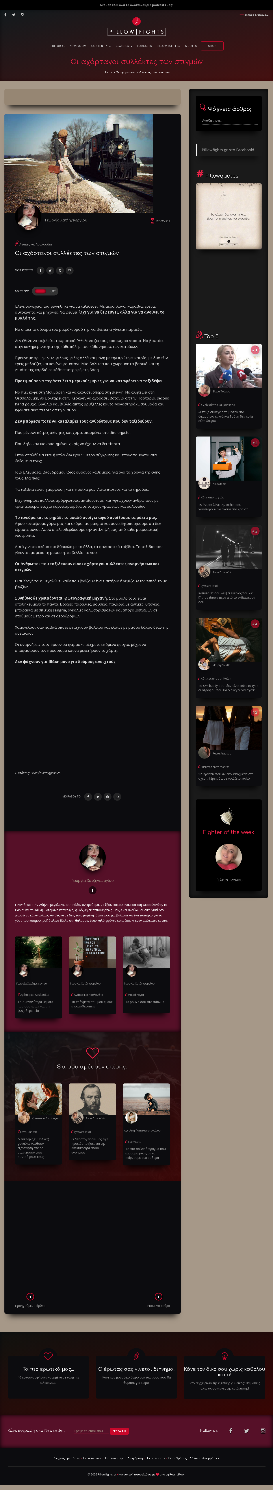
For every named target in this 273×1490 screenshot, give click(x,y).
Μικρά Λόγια (136, 995)
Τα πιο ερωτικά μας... (48, 1369)
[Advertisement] (92, 1238)
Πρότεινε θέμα (114, 1458)
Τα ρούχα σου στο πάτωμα (144, 1002)
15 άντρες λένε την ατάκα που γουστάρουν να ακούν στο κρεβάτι (223, 507)
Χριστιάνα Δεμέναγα (45, 1118)
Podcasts (144, 46)
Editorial (57, 46)
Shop (212, 46)
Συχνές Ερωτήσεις (67, 1458)
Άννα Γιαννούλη (96, 1118)
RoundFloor (177, 1474)
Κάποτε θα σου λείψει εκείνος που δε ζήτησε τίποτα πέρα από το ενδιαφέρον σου (226, 597)
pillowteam (220, 484)
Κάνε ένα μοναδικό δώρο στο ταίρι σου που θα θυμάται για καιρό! (136, 1380)
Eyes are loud (82, 1132)
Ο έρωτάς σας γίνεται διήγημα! (136, 1369)
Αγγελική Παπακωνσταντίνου (142, 1130)
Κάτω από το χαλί (212, 497)
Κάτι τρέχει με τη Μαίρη (216, 678)
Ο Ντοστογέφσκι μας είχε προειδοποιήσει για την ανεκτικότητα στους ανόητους (89, 1145)
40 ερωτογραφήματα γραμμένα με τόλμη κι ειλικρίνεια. (48, 1380)
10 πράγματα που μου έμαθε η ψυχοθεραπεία (92, 1004)
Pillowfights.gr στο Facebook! (228, 149)
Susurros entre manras (215, 767)
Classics (124, 46)
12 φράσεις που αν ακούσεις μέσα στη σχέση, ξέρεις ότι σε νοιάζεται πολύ (225, 776)
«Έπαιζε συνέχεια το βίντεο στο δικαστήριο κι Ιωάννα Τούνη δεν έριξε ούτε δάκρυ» (225, 416)
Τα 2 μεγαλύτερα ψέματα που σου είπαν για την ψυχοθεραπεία (35, 1006)
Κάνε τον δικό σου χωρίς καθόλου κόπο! (224, 1372)
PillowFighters (168, 46)
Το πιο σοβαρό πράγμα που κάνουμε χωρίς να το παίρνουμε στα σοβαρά (145, 1153)
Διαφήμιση (135, 1458)
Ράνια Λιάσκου (222, 753)
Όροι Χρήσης (177, 1458)
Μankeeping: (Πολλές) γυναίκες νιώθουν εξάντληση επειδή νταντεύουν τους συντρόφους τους (33, 1148)
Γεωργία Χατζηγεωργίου (66, 220)
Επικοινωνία (92, 1458)
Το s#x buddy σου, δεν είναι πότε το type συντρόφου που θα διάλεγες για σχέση (228, 688)
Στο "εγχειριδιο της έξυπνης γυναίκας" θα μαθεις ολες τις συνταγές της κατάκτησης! (224, 1385)
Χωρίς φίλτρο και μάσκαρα (218, 405)
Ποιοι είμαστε (155, 1458)
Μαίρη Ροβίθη (221, 665)
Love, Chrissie (28, 1132)
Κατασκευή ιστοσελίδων (135, 1474)
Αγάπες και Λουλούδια (35, 244)
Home (108, 72)
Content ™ (101, 46)
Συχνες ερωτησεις (257, 14)
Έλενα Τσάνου (221, 391)
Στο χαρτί (134, 1142)
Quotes (191, 46)
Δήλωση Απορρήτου (204, 1458)
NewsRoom (78, 46)
